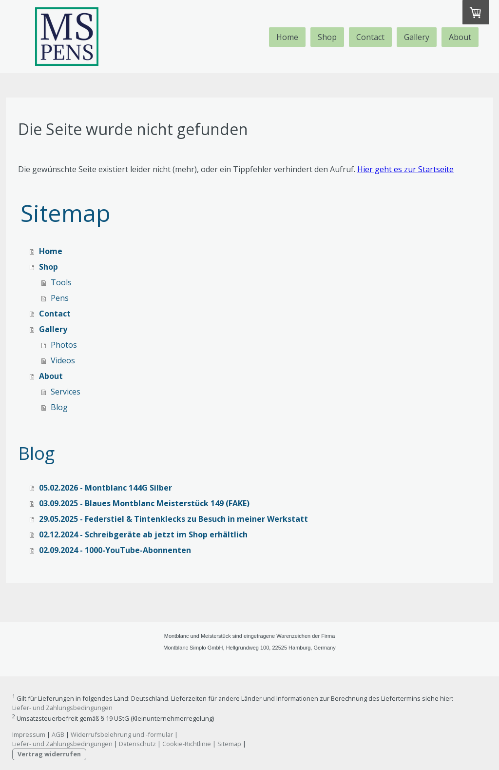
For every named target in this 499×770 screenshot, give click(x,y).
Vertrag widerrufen (49, 754)
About (460, 37)
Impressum (28, 734)
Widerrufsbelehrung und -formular (122, 734)
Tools (61, 282)
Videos (63, 360)
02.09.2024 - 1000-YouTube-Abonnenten (115, 550)
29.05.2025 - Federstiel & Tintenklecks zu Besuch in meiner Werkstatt (173, 518)
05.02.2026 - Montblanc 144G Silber (105, 487)
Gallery (416, 37)
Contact (370, 37)
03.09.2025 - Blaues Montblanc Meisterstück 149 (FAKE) (144, 503)
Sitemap (229, 743)
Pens (60, 298)
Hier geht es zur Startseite (405, 169)
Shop (327, 37)
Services (65, 391)
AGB (58, 734)
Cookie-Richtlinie (186, 743)
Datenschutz (137, 743)
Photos (64, 344)
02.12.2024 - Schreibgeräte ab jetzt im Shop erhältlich (143, 534)
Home (287, 37)
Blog (59, 407)
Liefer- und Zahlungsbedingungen (62, 707)
